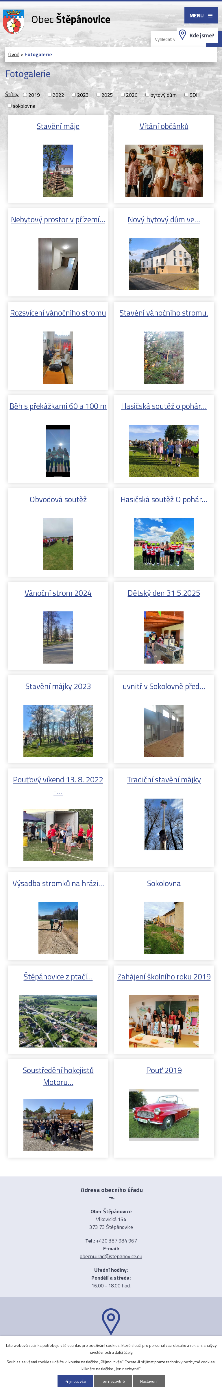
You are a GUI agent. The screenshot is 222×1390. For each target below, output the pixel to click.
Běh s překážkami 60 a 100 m (58, 406)
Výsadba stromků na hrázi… (58, 883)
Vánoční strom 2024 (58, 593)
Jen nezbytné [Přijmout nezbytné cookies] (113, 1381)
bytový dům (163, 95)
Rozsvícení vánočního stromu (58, 312)
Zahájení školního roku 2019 (164, 976)
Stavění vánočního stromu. (164, 312)
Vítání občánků (164, 126)
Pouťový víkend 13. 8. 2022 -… (58, 785)
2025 (107, 95)
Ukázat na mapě (111, 1347)
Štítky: (12, 94)
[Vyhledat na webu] (174, 39)
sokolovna (24, 106)
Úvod (13, 54)
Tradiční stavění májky (164, 779)
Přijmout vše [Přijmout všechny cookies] (75, 1381)
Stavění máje (58, 126)
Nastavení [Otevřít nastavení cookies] (149, 1381)
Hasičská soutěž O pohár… (164, 499)
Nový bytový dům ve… (164, 219)
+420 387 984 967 (116, 1241)
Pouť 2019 (164, 1070)
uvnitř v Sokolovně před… (164, 686)
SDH (195, 95)
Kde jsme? (202, 35)
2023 (83, 95)
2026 (132, 95)
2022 (58, 95)
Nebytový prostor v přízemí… (58, 219)
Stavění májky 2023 (58, 686)
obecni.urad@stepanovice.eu (111, 1256)
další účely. (124, 1352)
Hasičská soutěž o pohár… (164, 406)
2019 (34, 95)
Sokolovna (164, 883)
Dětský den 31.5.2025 (164, 593)
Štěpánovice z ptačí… (58, 976)
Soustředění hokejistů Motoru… (58, 1076)
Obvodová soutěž (58, 499)
